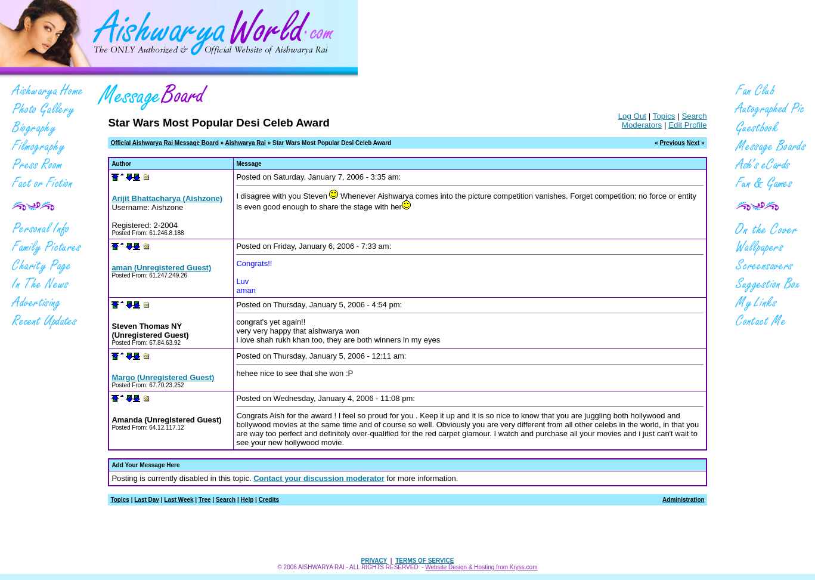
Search (693, 116)
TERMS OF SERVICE (424, 560)
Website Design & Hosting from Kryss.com (481, 567)
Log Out (632, 116)
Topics (664, 116)
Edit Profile (687, 125)
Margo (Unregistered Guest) (162, 377)
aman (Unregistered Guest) (161, 267)
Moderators (642, 125)
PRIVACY (374, 560)
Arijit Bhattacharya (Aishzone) (166, 198)
